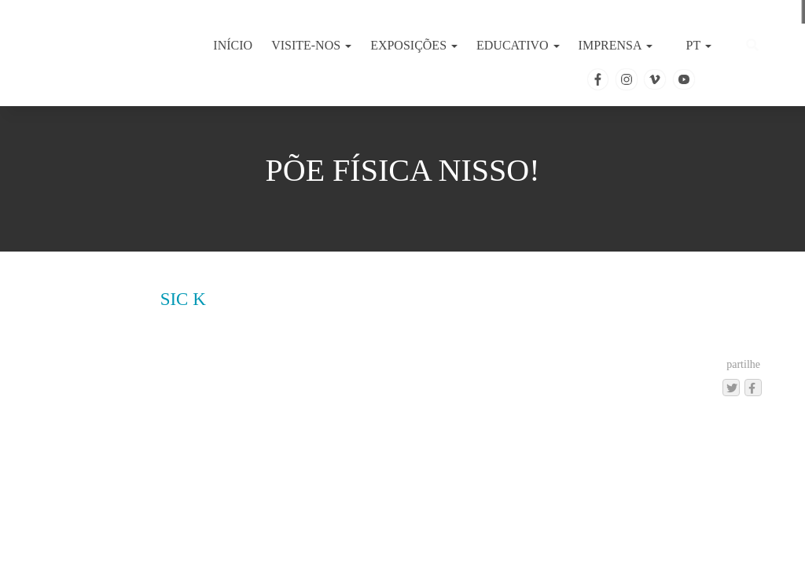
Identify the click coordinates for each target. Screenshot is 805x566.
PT (697, 45)
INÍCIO (232, 45)
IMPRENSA (615, 45)
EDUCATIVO (518, 45)
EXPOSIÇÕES (414, 45)
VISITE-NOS (311, 45)
